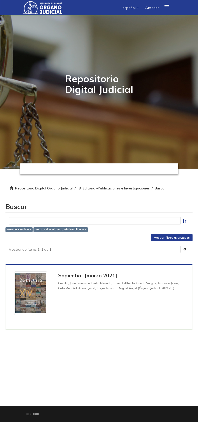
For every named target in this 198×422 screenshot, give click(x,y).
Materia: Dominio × (19, 229)
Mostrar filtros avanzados (172, 238)
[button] (130, 7)
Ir (185, 220)
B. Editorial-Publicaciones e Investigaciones (114, 188)
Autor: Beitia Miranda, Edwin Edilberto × (60, 229)
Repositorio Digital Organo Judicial (44, 188)
